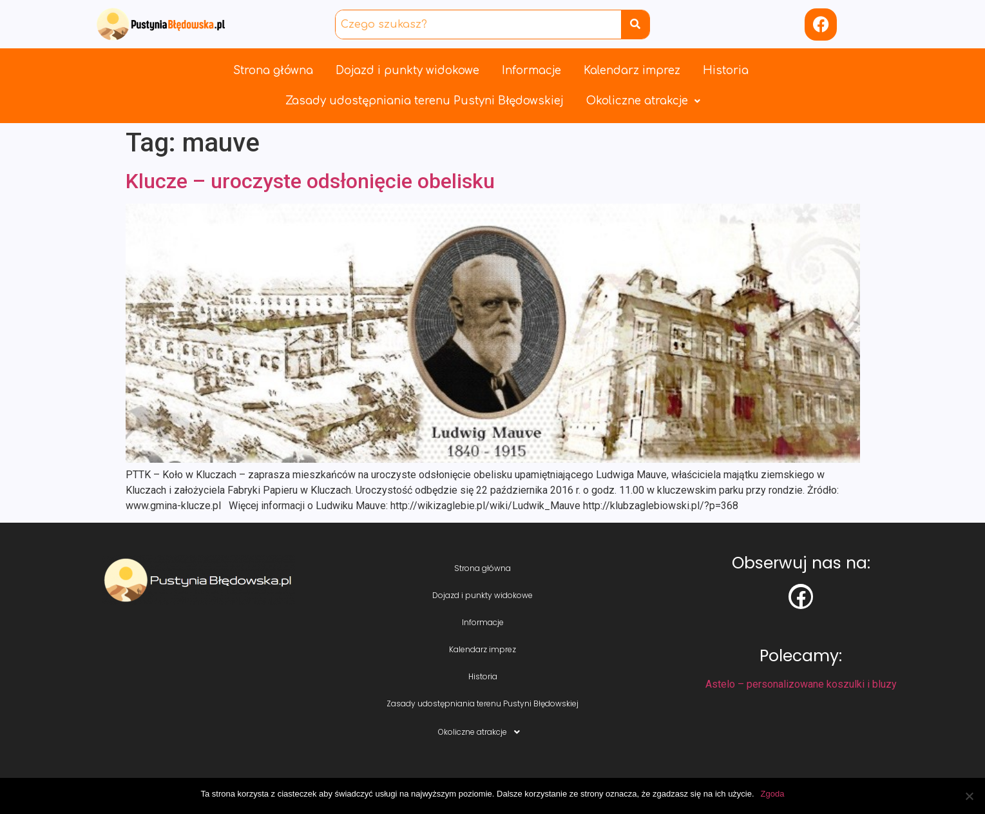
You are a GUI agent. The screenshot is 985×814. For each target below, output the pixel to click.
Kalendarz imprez (632, 70)
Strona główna (273, 70)
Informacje (531, 70)
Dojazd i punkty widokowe (407, 70)
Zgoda (773, 794)
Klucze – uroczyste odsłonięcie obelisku (310, 181)
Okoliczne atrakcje (643, 101)
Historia (726, 70)
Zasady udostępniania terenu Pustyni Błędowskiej (424, 101)
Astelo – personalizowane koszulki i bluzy (801, 684)
